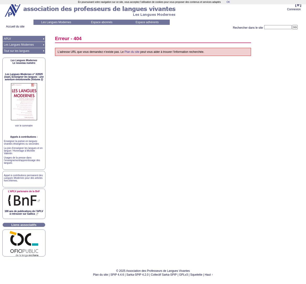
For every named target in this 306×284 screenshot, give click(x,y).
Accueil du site (15, 26)
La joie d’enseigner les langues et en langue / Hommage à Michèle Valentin (23, 151)
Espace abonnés (101, 22)
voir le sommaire (24, 125)
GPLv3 (183, 274)
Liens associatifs (24, 225)
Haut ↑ (209, 274)
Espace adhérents (147, 22)
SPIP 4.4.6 (117, 274)
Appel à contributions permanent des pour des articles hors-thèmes (23, 178)
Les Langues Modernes (56, 22)
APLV (7, 38)
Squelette (196, 274)
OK (228, 2)
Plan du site (132, 52)
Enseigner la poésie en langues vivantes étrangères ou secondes (21, 142)
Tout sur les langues (16, 51)
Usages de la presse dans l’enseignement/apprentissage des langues (22, 160)
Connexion (294, 9)
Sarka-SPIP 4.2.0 (137, 274)
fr (298, 5)
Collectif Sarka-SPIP (164, 274)
